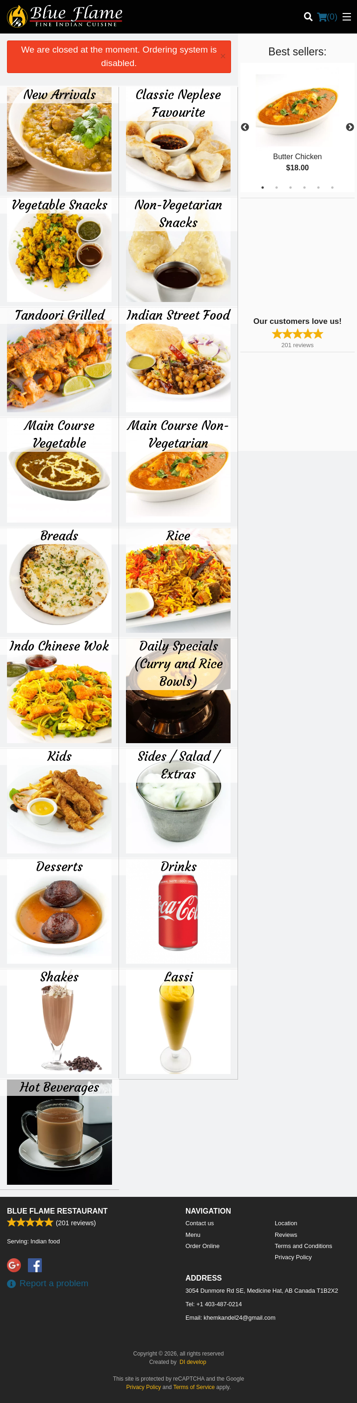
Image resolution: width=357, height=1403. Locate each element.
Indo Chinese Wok (59, 646)
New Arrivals (59, 94)
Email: (230, 1317)
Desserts (59, 866)
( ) (327, 17)
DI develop (192, 1362)
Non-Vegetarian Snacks (178, 213)
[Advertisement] (298, 256)
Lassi (178, 977)
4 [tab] (304, 187)
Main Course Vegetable (59, 434)
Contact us (199, 1223)
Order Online (202, 1245)
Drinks (178, 866)
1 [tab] (262, 187)
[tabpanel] (297, 127)
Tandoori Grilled (59, 315)
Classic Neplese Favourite (178, 103)
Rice (178, 536)
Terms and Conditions (303, 1245)
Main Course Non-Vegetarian (178, 434)
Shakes (59, 977)
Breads (59, 536)
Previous (245, 127)
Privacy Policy (293, 1257)
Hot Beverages (59, 1087)
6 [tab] (332, 187)
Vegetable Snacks (59, 205)
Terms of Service (194, 1387)
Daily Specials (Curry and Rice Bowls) (178, 663)
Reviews (286, 1234)
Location (286, 1223)
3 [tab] (290, 187)
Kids (59, 756)
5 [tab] (318, 187)
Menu (192, 1234)
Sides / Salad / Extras (178, 765)
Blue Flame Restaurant (57, 1211)
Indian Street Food (178, 315)
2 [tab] (276, 187)
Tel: (213, 1304)
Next (350, 127)
